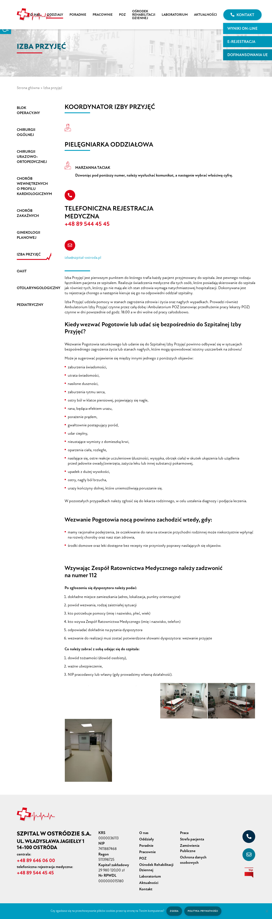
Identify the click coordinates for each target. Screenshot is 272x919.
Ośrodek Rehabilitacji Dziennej (143, 15)
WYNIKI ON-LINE (242, 28)
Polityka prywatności (203, 911)
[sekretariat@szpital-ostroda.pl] (248, 854)
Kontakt (242, 15)
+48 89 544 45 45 (89, 224)
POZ (122, 14)
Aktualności (205, 14)
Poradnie (77, 14)
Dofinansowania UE (247, 54)
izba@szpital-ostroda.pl (83, 258)
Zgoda (173, 911)
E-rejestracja (241, 41)
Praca (184, 833)
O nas (35, 14)
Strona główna (28, 87)
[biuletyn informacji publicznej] (248, 873)
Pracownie (103, 14)
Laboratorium (175, 14)
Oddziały (55, 14)
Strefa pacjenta (192, 839)
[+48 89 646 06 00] (248, 836)
